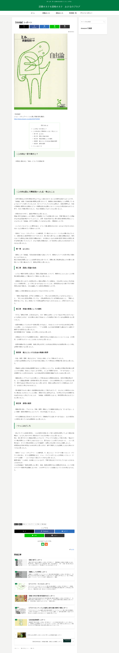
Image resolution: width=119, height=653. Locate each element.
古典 (16, 524)
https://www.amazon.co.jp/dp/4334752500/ (27, 119)
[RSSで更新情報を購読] (46, 544)
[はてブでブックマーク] (44, 26)
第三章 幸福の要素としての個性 (43, 138)
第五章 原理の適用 (39, 143)
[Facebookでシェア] (34, 26)
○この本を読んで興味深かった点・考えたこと (45, 131)
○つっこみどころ (37, 146)
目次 (42, 125)
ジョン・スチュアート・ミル (30, 524)
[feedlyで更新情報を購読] (42, 544)
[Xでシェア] (24, 26)
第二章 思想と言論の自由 (41, 136)
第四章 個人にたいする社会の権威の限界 (45, 141)
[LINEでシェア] (54, 26)
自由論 (44, 524)
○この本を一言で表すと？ (40, 129)
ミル (39, 524)
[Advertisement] (44, 175)
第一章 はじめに (39, 133)
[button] (65, 26)
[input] (93, 21)
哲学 (20, 524)
